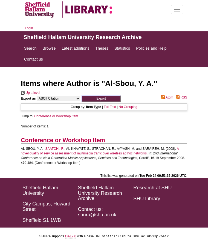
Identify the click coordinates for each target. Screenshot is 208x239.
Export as (28, 98)
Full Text (110, 107)
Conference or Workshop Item (56, 116)
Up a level (30, 93)
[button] (101, 98)
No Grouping (128, 107)
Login (29, 28)
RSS (180, 97)
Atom (166, 97)
